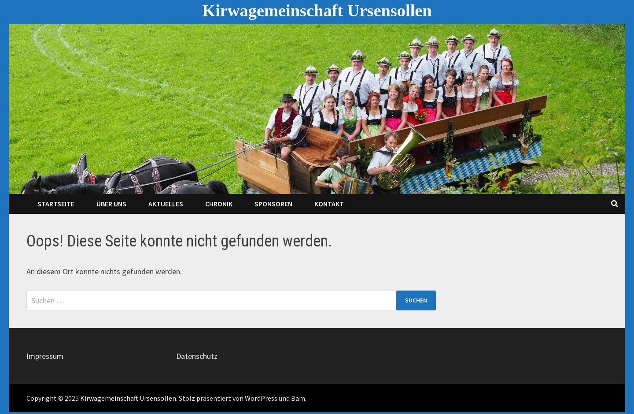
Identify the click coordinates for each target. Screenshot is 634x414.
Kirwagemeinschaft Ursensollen (316, 10)
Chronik (218, 203)
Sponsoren (273, 203)
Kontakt (329, 203)
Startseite (55, 203)
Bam (298, 398)
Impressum (44, 356)
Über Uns (111, 203)
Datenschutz (196, 356)
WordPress (261, 398)
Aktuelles (165, 203)
